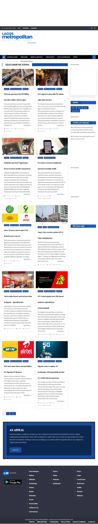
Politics (31, 476)
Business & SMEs (12, 56)
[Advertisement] (49, 13)
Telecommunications (16, 88)
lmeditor (17, 261)
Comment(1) (8, 399)
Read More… (27, 124)
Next (13, 414)
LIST (19, 28)
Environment (33, 512)
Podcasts (56, 480)
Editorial (32, 480)
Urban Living (50, 56)
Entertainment (34, 472)
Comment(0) (8, 130)
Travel (31, 500)
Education (32, 496)
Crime (79, 476)
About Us (32, 522)
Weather (80, 492)
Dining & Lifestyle (37, 56)
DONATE (15, 450)
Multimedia (57, 484)
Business (7, 88)
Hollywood (75, 110)
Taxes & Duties (14, 225)
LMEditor (40, 197)
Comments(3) (48, 405)
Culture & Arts (34, 508)
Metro (39, 227)
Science (31, 488)
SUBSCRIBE (33, 28)
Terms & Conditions (79, 522)
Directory (24, 56)
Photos (55, 472)
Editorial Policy (42, 522)
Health (31, 492)
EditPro (51, 265)
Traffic (79, 488)
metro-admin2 (21, 127)
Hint (79, 107)
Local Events (81, 480)
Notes (75, 56)
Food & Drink (33, 504)
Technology (33, 484)
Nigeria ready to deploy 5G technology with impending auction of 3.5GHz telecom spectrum (51, 372)
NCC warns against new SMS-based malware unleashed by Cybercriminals (51, 303)
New (73, 107)
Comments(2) (27, 329)
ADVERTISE (25, 28)
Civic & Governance (63, 56)
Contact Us (91, 522)
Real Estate (80, 484)
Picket (44, 227)
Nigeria (40, 361)
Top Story (25, 88)
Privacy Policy (65, 522)
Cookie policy (53, 522)
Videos (55, 476)
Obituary (80, 496)
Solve (85, 107)
